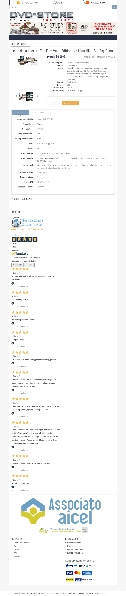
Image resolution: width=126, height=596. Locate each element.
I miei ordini (71, 546)
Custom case (42, 172)
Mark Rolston (98, 71)
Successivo (28, 265)
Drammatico (72, 65)
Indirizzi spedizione (75, 549)
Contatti (17, 556)
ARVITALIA (40, 129)
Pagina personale (74, 543)
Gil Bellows (88, 71)
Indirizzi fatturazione (75, 553)
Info (15, 553)
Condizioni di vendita (22, 543)
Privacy (16, 546)
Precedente (17, 265)
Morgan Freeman (84, 68)
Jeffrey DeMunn (81, 73)
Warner (39, 124)
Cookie (16, 549)
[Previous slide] (17, 96)
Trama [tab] (33, 112)
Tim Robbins (72, 68)
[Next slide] (37, 96)
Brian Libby (78, 76)
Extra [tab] (42, 112)
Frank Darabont (73, 82)
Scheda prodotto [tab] (20, 112)
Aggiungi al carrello (70, 103)
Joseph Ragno (99, 76)
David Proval (88, 76)
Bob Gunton (96, 68)
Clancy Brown (78, 71)
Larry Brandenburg (95, 73)
